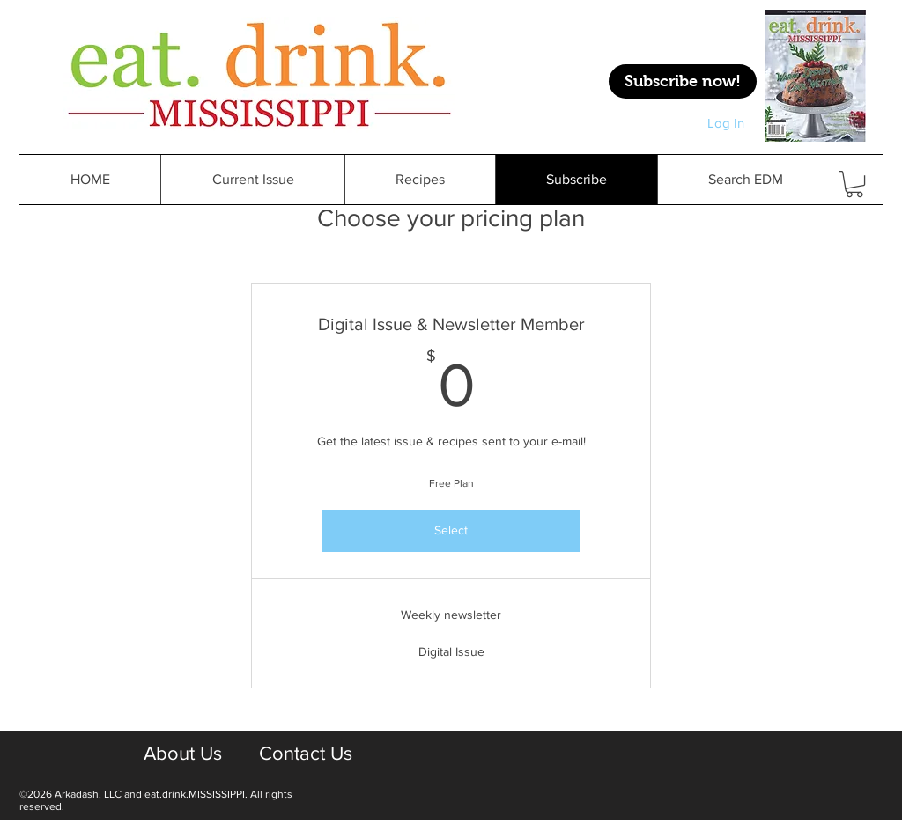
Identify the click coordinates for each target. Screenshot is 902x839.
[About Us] (182, 754)
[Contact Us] (305, 754)
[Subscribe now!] (683, 81)
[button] (419, 179)
